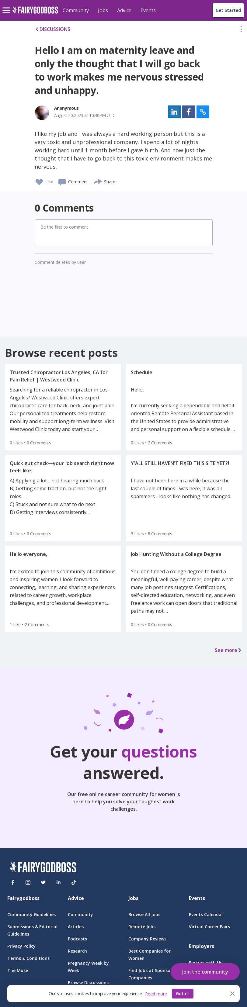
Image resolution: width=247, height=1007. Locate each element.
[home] (35, 13)
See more (228, 650)
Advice (124, 10)
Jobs (103, 10)
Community (76, 10)
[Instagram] (28, 882)
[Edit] (241, 30)
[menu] (7, 5)
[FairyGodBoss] (43, 868)
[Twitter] (43, 882)
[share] (98, 181)
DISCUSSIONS (52, 29)
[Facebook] (13, 882)
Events (148, 10)
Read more (156, 994)
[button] (241, 30)
